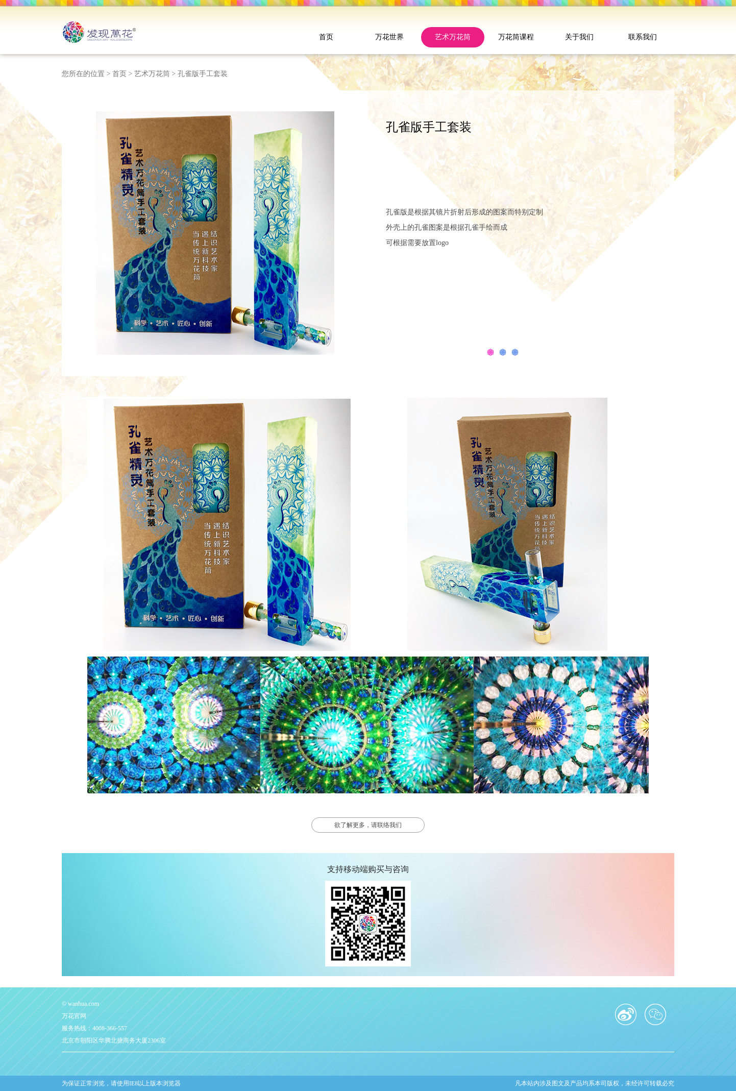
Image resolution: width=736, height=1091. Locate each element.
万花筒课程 (516, 37)
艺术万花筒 (453, 37)
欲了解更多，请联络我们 (368, 825)
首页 (326, 37)
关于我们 (579, 37)
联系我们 (642, 37)
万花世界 (389, 37)
